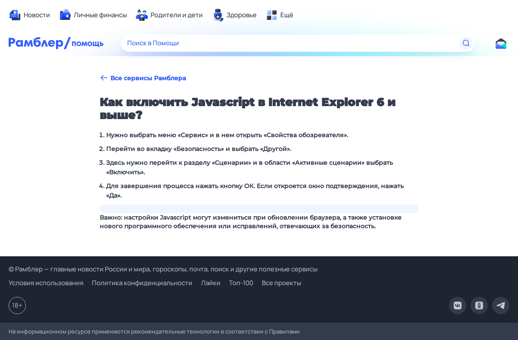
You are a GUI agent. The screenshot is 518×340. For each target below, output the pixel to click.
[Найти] (466, 43)
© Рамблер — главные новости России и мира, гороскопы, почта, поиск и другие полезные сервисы (163, 269)
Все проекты (281, 282)
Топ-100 (241, 282)
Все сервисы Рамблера (143, 78)
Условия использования (46, 282)
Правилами (284, 331)
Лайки (210, 282)
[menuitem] (29, 15)
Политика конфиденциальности (142, 282)
